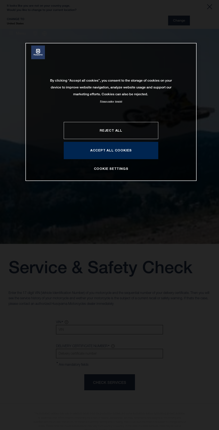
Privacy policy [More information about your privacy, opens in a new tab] (107, 101)
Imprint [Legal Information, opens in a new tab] (118, 101)
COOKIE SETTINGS (111, 168)
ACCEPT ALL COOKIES (111, 150)
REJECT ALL (111, 130)
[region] (111, 112)
